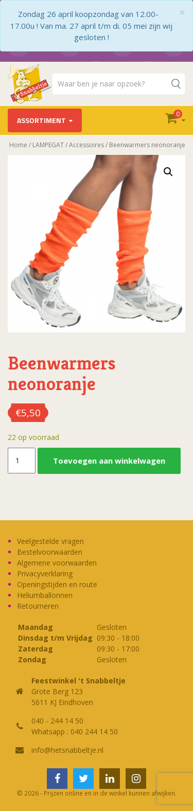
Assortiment (41, 120)
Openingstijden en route (57, 584)
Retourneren (38, 606)
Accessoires (86, 144)
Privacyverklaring (45, 573)
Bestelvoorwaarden (49, 552)
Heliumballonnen (45, 595)
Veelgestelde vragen (50, 541)
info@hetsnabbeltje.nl (67, 750)
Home (18, 144)
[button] (168, 172)
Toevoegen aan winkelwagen (109, 460)
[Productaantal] (22, 460)
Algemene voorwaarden (57, 563)
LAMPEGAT (48, 144)
